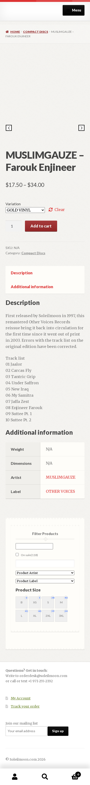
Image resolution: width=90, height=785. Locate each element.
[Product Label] (45, 581)
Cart (70, 773)
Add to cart (41, 226)
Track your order (25, 706)
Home (15, 31)
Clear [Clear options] (59, 209)
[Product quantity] (14, 226)
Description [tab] (21, 273)
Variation (13, 203)
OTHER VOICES (60, 491)
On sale (29, 555)
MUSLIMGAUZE (60, 477)
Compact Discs (35, 31)
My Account (20, 698)
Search (45, 777)
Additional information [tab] (32, 286)
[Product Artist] (45, 573)
